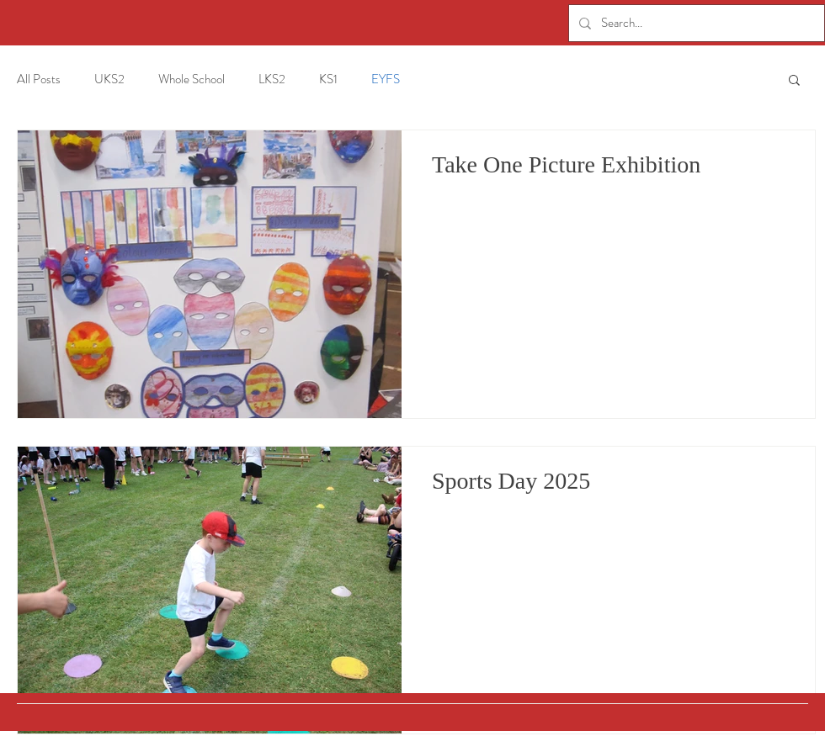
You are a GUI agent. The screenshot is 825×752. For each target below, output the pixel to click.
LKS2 (271, 79)
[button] (794, 81)
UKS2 (109, 79)
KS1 (328, 79)
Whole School (191, 79)
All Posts (39, 79)
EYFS (385, 79)
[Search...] (695, 23)
